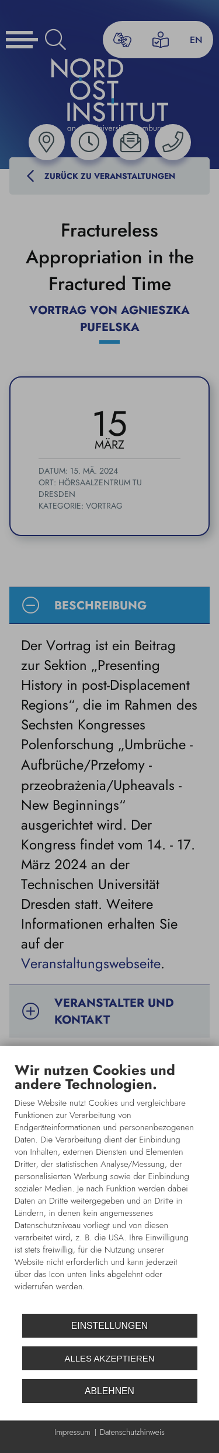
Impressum (72, 1432)
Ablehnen (109, 1391)
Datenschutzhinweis (132, 1432)
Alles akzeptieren (109, 1358)
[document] (109, 1185)
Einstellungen (109, 1326)
